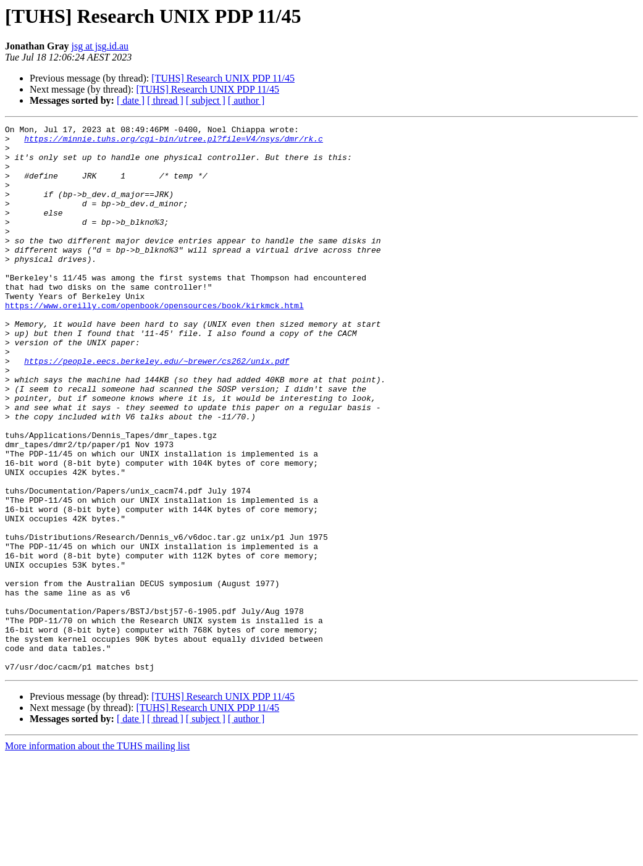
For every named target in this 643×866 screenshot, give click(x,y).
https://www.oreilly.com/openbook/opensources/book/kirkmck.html (154, 342)
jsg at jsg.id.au (100, 46)
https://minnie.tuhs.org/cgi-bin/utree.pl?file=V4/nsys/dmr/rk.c (173, 142)
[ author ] (246, 100)
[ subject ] (205, 100)
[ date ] (131, 100)
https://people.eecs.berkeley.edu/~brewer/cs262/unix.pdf (156, 408)
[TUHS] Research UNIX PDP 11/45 (223, 78)
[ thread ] (165, 100)
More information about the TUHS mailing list (97, 855)
